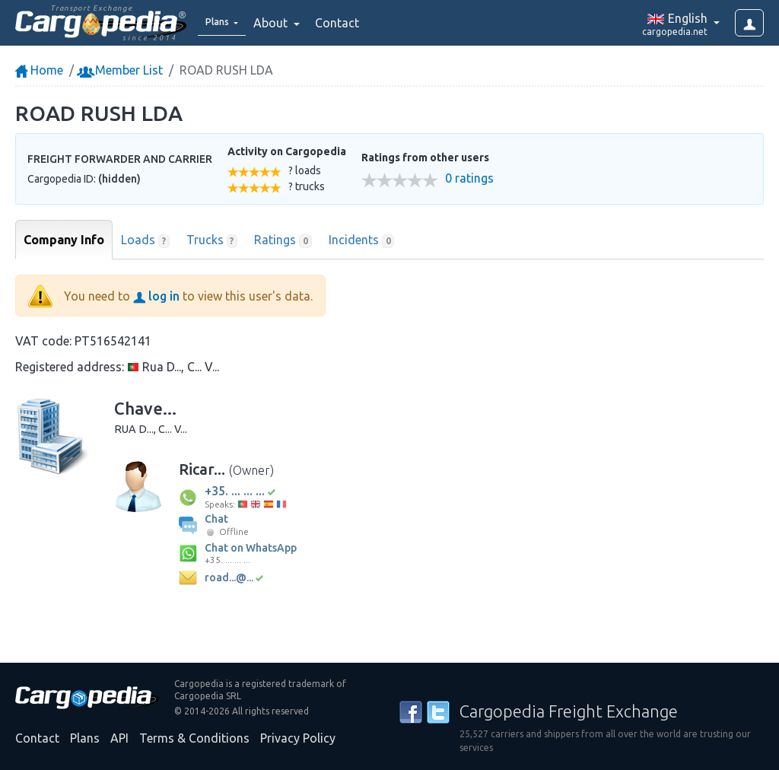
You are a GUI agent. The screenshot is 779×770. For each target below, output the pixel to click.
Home (39, 70)
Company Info (64, 240)
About (282, 23)
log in (156, 296)
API (119, 738)
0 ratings (469, 178)
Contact (348, 23)
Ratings (283, 240)
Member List (121, 70)
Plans (85, 738)
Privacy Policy (297, 738)
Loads (145, 240)
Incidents (362, 240)
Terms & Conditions (194, 738)
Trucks (212, 240)
